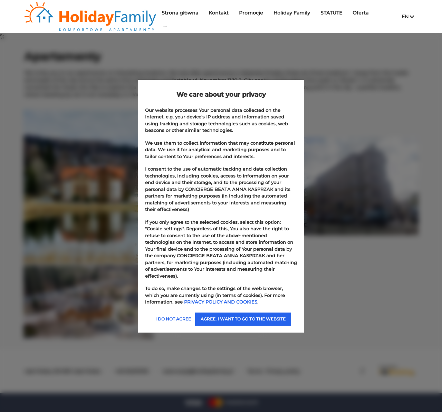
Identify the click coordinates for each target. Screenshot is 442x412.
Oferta (364, 13)
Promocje (254, 13)
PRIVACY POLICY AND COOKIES (220, 302)
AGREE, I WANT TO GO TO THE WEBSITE (243, 319)
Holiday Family (295, 13)
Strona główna (183, 13)
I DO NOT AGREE (173, 319)
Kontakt (222, 13)
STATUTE (335, 13)
